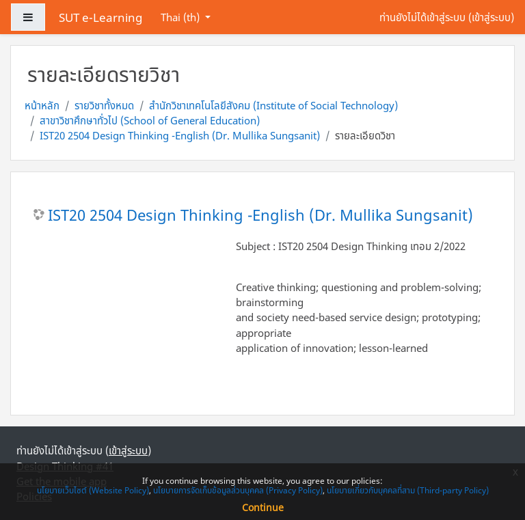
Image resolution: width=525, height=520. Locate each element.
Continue (263, 507)
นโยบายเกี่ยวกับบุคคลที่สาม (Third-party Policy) (408, 490)
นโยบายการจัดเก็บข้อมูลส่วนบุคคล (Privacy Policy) (238, 490)
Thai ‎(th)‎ (181, 17)
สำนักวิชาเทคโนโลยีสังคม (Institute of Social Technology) (273, 105)
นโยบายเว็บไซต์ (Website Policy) (93, 490)
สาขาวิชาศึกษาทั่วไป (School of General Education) (150, 120)
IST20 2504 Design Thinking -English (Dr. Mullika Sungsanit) (180, 135)
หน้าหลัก (42, 105)
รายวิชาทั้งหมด (104, 105)
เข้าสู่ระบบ (491, 17)
